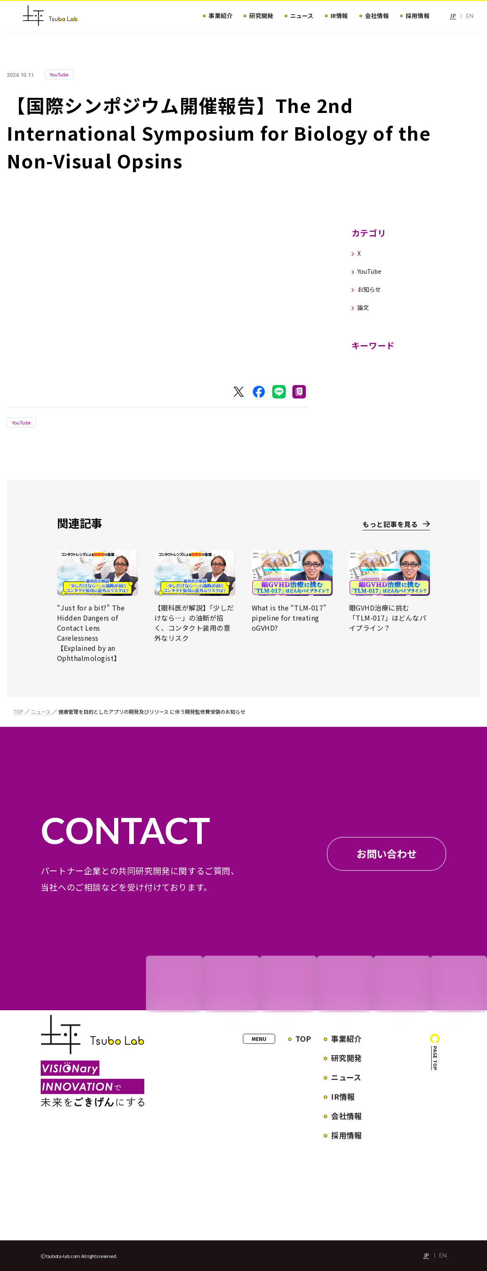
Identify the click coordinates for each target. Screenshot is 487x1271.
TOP (18, 711)
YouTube (21, 422)
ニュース (41, 711)
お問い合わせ (387, 853)
